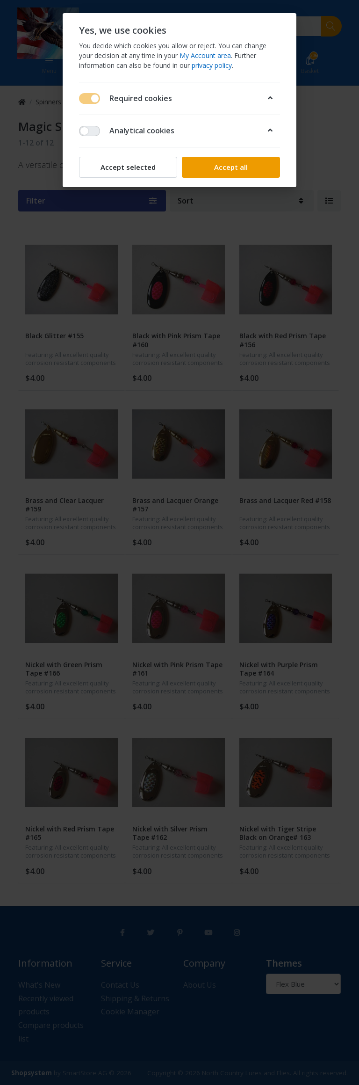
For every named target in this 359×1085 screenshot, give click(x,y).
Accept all (231, 167)
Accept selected (128, 167)
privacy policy (212, 65)
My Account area (205, 55)
